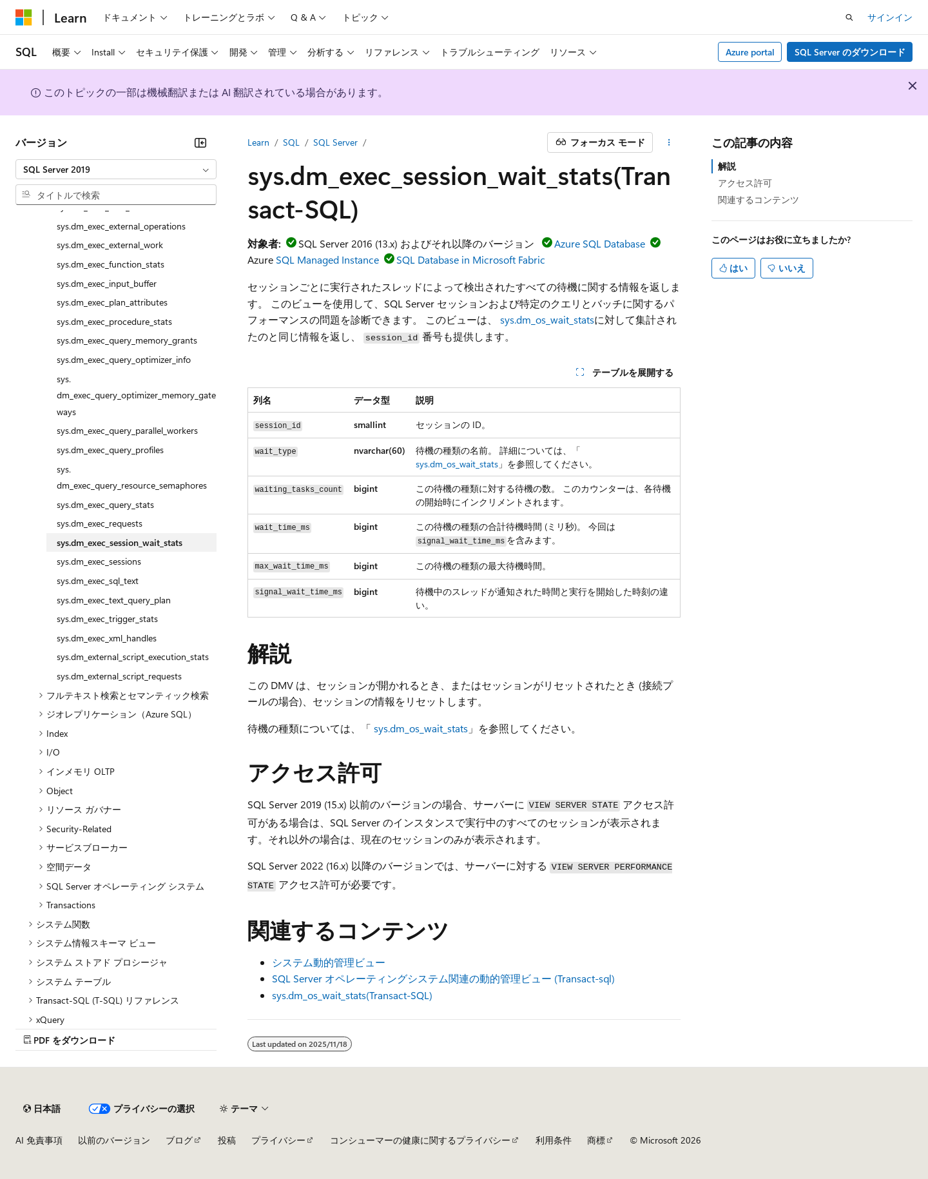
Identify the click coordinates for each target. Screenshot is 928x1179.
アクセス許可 (745, 183)
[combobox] (116, 169)
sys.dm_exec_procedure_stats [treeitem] (114, 321)
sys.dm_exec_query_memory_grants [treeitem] (127, 340)
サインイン (890, 17)
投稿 (227, 1140)
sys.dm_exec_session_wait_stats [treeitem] (119, 542)
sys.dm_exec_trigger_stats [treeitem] (107, 618)
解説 (727, 166)
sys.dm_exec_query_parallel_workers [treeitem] (127, 430)
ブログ (179, 1140)
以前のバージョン (114, 1140)
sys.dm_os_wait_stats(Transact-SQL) (352, 995)
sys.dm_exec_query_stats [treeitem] (105, 504)
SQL (291, 142)
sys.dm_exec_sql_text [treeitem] (98, 580)
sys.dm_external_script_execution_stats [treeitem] (133, 656)
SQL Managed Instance (327, 259)
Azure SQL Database (599, 243)
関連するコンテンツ (758, 199)
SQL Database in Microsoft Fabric (470, 259)
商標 (596, 1140)
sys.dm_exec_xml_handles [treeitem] (107, 638)
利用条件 (554, 1140)
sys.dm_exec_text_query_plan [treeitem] (114, 600)
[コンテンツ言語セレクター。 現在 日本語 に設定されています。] (41, 1108)
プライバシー (278, 1140)
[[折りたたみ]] (200, 142)
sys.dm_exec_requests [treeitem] (99, 523)
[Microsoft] (23, 17)
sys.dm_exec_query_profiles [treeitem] (110, 449)
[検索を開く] (849, 17)
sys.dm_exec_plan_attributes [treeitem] (112, 302)
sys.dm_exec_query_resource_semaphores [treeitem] (132, 477)
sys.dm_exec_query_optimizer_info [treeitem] (124, 359)
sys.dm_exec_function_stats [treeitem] (110, 264)
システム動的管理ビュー (328, 962)
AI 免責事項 (39, 1140)
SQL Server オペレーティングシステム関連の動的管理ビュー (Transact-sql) (443, 978)
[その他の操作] (669, 142)
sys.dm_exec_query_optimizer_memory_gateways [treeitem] (136, 395)
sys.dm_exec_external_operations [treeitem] (121, 226)
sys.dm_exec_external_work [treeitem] (110, 245)
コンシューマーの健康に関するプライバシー (420, 1140)
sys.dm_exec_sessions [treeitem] (99, 561)
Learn (258, 142)
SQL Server (335, 142)
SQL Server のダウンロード (850, 52)
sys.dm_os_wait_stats (547, 319)
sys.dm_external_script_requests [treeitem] (119, 676)
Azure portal (750, 52)
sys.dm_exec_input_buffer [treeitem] (107, 283)
